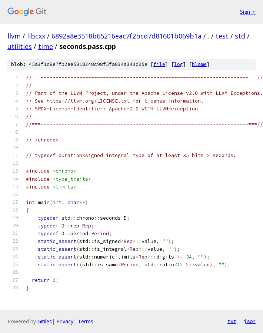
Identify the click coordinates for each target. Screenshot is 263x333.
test (222, 35)
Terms (85, 321)
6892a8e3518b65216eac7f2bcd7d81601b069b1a (126, 35)
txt (231, 321)
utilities (19, 46)
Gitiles (44, 321)
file (159, 64)
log (178, 64)
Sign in (248, 11)
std (240, 35)
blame (199, 64)
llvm (14, 35)
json (250, 321)
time (45, 46)
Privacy (64, 321)
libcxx (36, 35)
